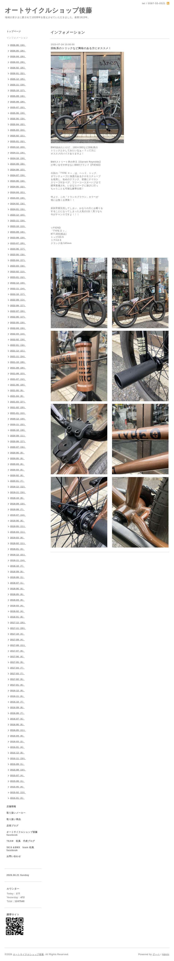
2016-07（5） (17, 719)
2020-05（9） (17, 458)
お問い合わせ (14, 856)
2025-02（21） (18, 136)
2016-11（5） (17, 696)
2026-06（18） (18, 45)
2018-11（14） (18, 560)
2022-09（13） (18, 300)
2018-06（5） (17, 589)
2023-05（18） (18, 254)
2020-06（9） (17, 453)
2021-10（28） (18, 362)
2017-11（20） (18, 628)
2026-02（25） (18, 68)
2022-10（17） (18, 294)
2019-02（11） (18, 543)
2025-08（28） (18, 102)
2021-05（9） (17, 390)
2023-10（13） (18, 226)
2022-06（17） (18, 317)
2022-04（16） (18, 328)
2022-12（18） (18, 283)
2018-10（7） (17, 566)
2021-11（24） (18, 356)
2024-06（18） (18, 181)
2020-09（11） (18, 436)
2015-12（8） (17, 753)
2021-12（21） (18, 351)
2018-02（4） (17, 611)
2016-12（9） (17, 690)
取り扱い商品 (14, 819)
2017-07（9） (17, 651)
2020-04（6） (17, 464)
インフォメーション (17, 38)
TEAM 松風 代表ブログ (21, 841)
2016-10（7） (17, 702)
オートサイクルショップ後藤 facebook (23, 833)
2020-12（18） (18, 419)
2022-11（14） (18, 288)
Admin (165, 954)
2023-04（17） (18, 260)
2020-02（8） (17, 475)
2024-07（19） (18, 175)
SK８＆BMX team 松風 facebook (21, 849)
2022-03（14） (18, 334)
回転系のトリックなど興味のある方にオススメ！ (81, 48)
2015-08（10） (18, 770)
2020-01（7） (17, 481)
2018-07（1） (17, 583)
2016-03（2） (17, 741)
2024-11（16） (18, 153)
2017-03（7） (17, 673)
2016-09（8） (17, 707)
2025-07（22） (18, 107)
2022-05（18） (18, 322)
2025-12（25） (18, 79)
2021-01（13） (18, 413)
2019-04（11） (18, 532)
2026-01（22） (18, 73)
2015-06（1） (17, 781)
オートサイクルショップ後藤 (48, 10)
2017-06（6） (17, 656)
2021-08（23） (18, 373)
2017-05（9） (17, 662)
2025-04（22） (18, 124)
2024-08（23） (18, 170)
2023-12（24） (18, 215)
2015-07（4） (17, 775)
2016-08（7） (17, 713)
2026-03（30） (18, 62)
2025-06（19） (18, 113)
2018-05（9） (17, 594)
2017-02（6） (17, 679)
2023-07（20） (18, 243)
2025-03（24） (18, 130)
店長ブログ (12, 825)
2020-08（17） (18, 441)
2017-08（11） (18, 645)
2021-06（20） (18, 385)
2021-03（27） (18, 402)
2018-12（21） (18, 555)
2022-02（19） (18, 339)
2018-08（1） (17, 577)
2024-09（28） (18, 164)
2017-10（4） (17, 634)
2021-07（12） (18, 379)
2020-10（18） (18, 430)
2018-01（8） (17, 617)
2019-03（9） (17, 538)
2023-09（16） (18, 232)
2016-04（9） (17, 736)
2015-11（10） (18, 758)
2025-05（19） (18, 119)
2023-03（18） (18, 266)
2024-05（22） (18, 187)
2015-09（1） (17, 764)
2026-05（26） (18, 51)
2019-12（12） (18, 487)
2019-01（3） (17, 549)
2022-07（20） (18, 311)
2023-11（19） (18, 221)
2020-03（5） (17, 470)
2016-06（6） (17, 724)
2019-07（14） (18, 515)
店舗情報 (11, 806)
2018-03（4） (17, 606)
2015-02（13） (18, 792)
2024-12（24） (18, 147)
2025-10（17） (18, 90)
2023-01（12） (18, 277)
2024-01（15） (18, 209)
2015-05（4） (17, 787)
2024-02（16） (18, 204)
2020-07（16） (18, 447)
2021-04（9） (17, 396)
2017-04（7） (17, 668)
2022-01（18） (18, 345)
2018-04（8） (17, 600)
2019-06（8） (17, 521)
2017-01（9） (17, 685)
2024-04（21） (18, 192)
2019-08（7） (17, 509)
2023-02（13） (18, 271)
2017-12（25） (18, 622)
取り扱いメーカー (16, 813)
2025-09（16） (18, 96)
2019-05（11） (18, 526)
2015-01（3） (17, 798)
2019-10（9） (17, 498)
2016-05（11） (18, 730)
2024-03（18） (18, 198)
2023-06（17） (18, 249)
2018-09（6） (17, 572)
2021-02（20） (18, 407)
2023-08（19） (18, 238)
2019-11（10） (18, 492)
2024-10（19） (18, 158)
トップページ (14, 31)
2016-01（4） (17, 747)
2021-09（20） (18, 368)
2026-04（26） (18, 56)
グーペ (156, 954)
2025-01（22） (18, 141)
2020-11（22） (18, 424)
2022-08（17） (18, 305)
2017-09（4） (17, 639)
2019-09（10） (18, 504)
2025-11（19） (18, 85)
